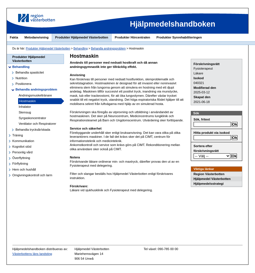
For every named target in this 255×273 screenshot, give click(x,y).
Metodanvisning (36, 37)
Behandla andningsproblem (108, 48)
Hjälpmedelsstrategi (209, 183)
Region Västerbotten (209, 174)
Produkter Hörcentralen (132, 37)
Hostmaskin (27, 101)
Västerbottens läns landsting (32, 253)
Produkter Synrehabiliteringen (179, 37)
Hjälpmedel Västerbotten (212, 178)
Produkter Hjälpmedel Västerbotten (81, 37)
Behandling (81, 48)
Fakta (14, 37)
